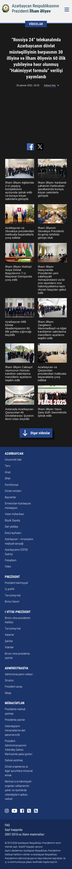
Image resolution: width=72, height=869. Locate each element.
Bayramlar (10, 497)
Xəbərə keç (50, 85)
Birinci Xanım (12, 601)
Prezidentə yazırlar (15, 719)
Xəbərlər (9, 634)
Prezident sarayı (13, 686)
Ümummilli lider (13, 459)
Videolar (9, 647)
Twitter (29, 811)
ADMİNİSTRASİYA (16, 668)
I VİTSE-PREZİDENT (18, 612)
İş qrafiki (10, 589)
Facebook (22, 811)
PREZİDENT (12, 577)
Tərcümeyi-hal (13, 595)
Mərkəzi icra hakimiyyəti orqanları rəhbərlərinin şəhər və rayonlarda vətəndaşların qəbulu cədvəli (18, 790)
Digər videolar (40, 433)
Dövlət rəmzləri (13, 491)
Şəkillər (9, 641)
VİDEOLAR (36, 24)
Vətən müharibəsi (14, 514)
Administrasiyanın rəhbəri (19, 674)
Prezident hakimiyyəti (16, 583)
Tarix (7, 466)
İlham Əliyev (40, 11)
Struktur (9, 680)
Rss (36, 811)
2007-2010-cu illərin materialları (24, 834)
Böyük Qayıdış (12, 520)
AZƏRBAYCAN (14, 453)
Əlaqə (8, 693)
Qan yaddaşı (11, 526)
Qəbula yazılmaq (14, 760)
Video (8, 566)
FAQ (7, 825)
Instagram (7, 811)
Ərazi (8, 472)
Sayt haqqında (13, 830)
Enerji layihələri (13, 533)
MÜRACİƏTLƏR (14, 703)
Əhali (7, 478)
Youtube (14, 811)
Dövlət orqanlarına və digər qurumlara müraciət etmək (19, 771)
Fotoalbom (10, 560)
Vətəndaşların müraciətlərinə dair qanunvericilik (15, 730)
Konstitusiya (11, 484)
